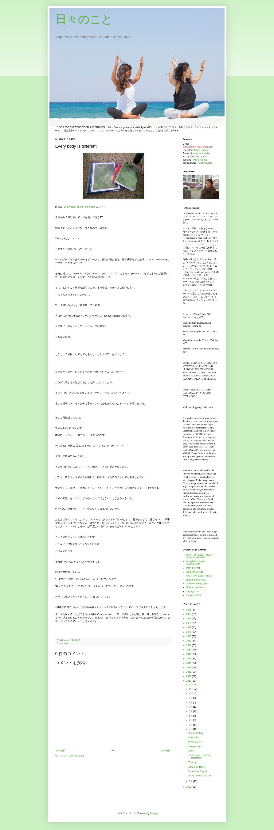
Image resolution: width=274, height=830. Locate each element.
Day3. (191, 750)
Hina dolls (193, 737)
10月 (191, 693)
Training (192, 762)
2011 (189, 676)
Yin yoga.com (192, 591)
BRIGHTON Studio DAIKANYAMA (195, 562)
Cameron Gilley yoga (196, 583)
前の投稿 (165, 750)
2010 (189, 681)
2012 (189, 672)
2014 (189, 663)
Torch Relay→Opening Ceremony (199, 756)
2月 (191, 729)
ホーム (113, 750)
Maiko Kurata (201, 150)
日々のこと (84, 19)
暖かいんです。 (196, 742)
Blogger (154, 813)
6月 (191, 711)
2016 (189, 654)
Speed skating (195, 733)
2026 (189, 609)
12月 (191, 684)
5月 (191, 715)
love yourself (194, 746)
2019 (189, 640)
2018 (189, 645)
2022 (189, 627)
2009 (189, 787)
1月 (191, 781)
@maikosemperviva (200, 153)
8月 (191, 702)
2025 (189, 614)
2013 (189, 667)
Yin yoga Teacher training (79, 206)
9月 (191, 698)
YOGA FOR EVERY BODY (199, 575)
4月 (191, 720)
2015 (189, 658)
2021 (189, 632)
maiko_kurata (200, 156)
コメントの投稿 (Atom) (72, 756)
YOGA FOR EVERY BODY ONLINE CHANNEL (199, 556)
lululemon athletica (195, 587)
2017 (189, 649)
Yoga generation (194, 595)
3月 (191, 724)
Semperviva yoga (194, 572)
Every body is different (199, 775)
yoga (66, 643)
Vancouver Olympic (198, 771)
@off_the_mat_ (193, 568)
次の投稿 (60, 750)
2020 (189, 636)
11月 (191, 689)
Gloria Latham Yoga (196, 579)
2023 (189, 623)
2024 (189, 618)
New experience (196, 767)
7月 (191, 707)
